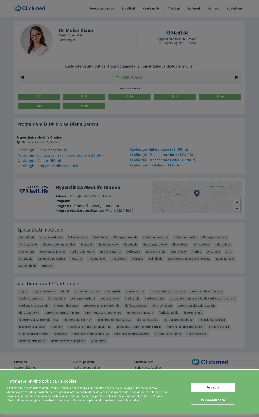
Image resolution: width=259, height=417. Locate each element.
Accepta (213, 387)
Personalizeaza (213, 400)
